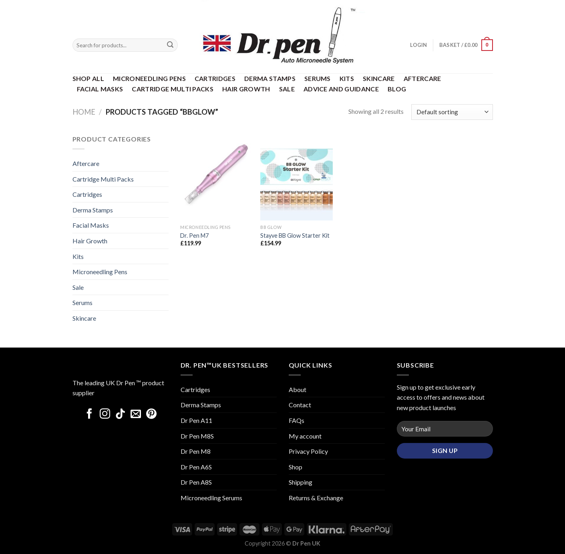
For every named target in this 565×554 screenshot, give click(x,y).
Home (83, 111)
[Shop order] (452, 112)
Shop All (88, 78)
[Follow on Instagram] (105, 414)
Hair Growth (246, 89)
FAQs (296, 420)
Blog (397, 89)
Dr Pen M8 (196, 451)
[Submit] (170, 45)
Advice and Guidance (341, 89)
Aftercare (422, 78)
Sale (287, 89)
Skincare (379, 78)
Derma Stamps (270, 78)
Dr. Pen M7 (194, 235)
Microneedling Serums (211, 497)
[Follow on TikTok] (120, 414)
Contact (300, 404)
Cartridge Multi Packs (172, 89)
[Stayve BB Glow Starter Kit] (296, 177)
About (297, 389)
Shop (295, 467)
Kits (347, 78)
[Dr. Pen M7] (216, 177)
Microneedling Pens (149, 78)
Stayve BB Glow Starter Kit (295, 235)
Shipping (300, 482)
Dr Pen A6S (196, 467)
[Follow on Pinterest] (151, 414)
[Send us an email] (136, 414)
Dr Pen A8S (196, 482)
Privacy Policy (308, 451)
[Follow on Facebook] (89, 414)
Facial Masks (100, 89)
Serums (317, 78)
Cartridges (215, 78)
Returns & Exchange (316, 497)
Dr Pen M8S (197, 436)
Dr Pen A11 (196, 420)
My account (305, 436)
